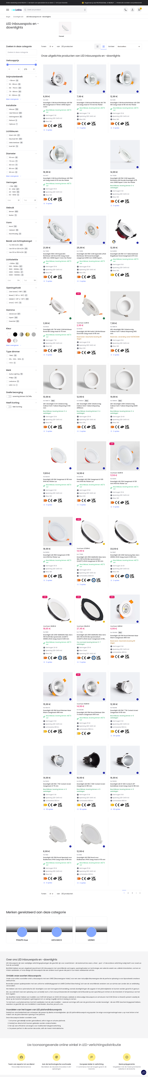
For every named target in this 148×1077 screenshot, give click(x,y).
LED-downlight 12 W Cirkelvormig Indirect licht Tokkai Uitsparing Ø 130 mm (56, 406)
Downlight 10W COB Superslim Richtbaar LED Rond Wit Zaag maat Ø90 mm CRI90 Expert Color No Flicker (57, 256)
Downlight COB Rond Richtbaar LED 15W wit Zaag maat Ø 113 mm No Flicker (58, 179)
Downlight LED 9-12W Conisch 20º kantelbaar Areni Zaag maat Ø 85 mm (124, 785)
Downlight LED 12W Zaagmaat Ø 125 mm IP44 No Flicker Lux (123, 483)
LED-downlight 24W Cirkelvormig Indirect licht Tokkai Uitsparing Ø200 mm (124, 406)
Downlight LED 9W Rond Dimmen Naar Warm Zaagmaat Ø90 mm (57, 711)
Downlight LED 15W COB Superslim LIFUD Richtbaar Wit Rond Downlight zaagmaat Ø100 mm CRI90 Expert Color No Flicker (91, 257)
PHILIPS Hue (22, 940)
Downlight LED (18, 17)
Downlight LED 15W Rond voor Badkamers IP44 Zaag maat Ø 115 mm (91, 859)
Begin (8, 17)
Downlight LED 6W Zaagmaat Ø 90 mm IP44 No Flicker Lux (57, 480)
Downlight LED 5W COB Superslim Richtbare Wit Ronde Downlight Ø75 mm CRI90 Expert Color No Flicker (123, 180)
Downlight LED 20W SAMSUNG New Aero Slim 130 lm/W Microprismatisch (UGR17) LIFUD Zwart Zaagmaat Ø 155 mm (91, 638)
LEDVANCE (56, 940)
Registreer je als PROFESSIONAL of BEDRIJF (99, 3)
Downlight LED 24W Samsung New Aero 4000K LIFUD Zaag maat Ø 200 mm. (124, 556)
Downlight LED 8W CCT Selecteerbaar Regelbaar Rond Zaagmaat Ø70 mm (124, 255)
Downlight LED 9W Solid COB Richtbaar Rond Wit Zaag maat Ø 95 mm (91, 333)
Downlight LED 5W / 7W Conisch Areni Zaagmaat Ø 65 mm (124, 711)
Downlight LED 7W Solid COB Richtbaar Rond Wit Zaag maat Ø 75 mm (57, 331)
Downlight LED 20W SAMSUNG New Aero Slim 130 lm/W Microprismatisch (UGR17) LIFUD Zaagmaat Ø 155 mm (91, 559)
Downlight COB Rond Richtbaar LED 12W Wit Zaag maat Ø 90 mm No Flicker (125, 104)
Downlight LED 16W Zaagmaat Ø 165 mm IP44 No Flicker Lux (56, 556)
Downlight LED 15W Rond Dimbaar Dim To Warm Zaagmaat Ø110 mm (91, 714)
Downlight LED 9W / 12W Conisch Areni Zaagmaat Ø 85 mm (91, 785)
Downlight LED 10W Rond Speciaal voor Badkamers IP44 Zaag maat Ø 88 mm (57, 859)
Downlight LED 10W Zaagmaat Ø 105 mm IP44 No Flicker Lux (90, 480)
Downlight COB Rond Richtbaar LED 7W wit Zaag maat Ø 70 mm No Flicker (91, 104)
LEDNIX (91, 940)
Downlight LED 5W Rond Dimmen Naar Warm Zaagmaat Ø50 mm (124, 637)
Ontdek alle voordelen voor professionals (129, 3)
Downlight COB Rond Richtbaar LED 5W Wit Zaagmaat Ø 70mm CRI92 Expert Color (57, 105)
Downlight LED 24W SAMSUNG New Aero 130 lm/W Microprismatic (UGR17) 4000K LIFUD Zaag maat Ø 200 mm (57, 637)
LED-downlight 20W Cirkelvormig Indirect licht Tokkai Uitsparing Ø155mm (89, 406)
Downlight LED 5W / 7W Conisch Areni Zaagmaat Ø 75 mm (57, 785)
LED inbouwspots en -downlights (38, 17)
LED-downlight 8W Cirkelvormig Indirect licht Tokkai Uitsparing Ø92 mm (123, 332)
